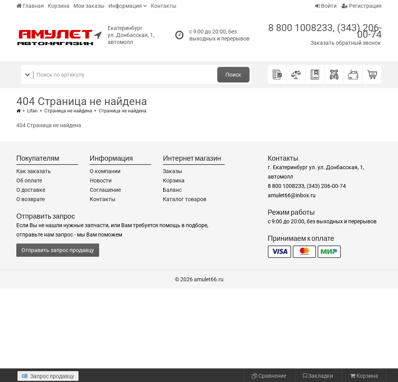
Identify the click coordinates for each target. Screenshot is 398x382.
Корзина (59, 6)
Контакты (163, 6)
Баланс (172, 190)
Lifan (32, 111)
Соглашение (105, 190)
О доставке (30, 190)
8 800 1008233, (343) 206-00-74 (325, 31)
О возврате (30, 199)
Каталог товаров (184, 199)
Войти (326, 6)
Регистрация (362, 6)
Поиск (233, 75)
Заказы (172, 171)
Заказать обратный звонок (346, 43)
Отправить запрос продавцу (57, 250)
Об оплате (29, 180)
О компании (105, 171)
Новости (101, 180)
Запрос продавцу (48, 376)
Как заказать (33, 171)
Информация (125, 6)
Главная (30, 6)
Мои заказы (89, 6)
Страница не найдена (68, 111)
